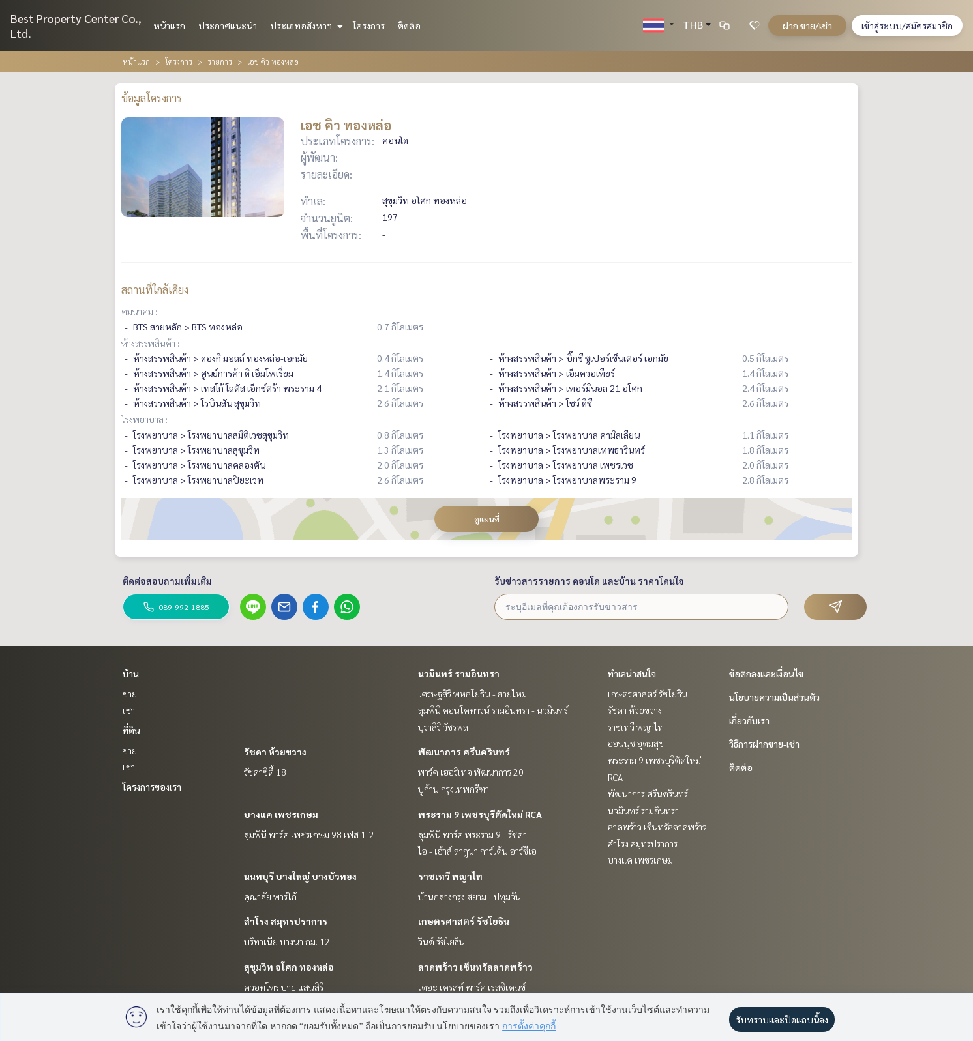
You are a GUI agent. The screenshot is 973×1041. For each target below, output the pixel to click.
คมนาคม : (139, 311)
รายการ (219, 61)
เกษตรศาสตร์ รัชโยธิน (463, 921)
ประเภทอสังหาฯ (305, 25)
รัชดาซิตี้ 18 (265, 772)
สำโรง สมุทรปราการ (285, 921)
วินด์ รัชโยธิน (441, 941)
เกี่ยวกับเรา (749, 720)
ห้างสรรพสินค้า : (150, 343)
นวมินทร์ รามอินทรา (459, 673)
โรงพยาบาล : (144, 419)
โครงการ (369, 25)
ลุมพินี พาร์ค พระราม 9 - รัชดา (472, 834)
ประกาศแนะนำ (227, 25)
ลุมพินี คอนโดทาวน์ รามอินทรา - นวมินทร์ (493, 710)
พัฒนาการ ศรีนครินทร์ (464, 751)
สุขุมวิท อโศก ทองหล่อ (289, 967)
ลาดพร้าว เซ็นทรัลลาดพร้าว (475, 967)
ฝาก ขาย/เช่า (807, 25)
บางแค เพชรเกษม (281, 814)
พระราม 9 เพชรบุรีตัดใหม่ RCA (480, 814)
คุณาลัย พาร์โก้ (270, 896)
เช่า (129, 710)
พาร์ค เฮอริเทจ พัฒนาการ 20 (471, 772)
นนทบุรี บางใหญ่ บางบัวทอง (300, 876)
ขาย (130, 693)
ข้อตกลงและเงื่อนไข (766, 673)
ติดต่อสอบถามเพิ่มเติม (167, 581)
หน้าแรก (169, 25)
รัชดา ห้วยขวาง (275, 751)
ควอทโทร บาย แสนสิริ (283, 987)
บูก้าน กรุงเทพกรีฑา (453, 789)
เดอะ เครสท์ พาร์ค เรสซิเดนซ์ (472, 987)
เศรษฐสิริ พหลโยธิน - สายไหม (472, 693)
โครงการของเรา (152, 787)
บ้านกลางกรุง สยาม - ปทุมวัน (469, 896)
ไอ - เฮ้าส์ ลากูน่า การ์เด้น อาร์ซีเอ (477, 851)
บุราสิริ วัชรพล (443, 727)
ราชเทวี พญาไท (450, 876)
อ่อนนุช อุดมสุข (636, 743)
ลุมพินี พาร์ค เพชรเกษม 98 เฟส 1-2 (309, 834)
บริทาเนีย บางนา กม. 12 (287, 941)
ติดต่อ (409, 25)
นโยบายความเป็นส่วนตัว (774, 697)
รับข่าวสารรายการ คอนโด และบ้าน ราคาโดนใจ (589, 581)
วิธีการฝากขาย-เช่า (764, 744)
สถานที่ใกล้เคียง (154, 290)
